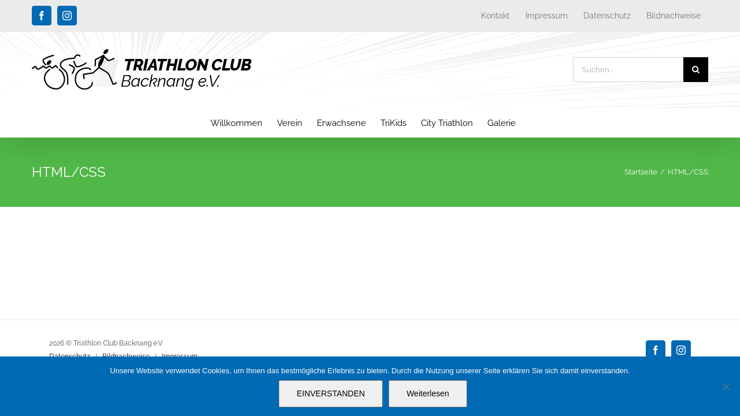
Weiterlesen (427, 393)
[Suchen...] (628, 69)
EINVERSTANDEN (331, 393)
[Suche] (695, 69)
